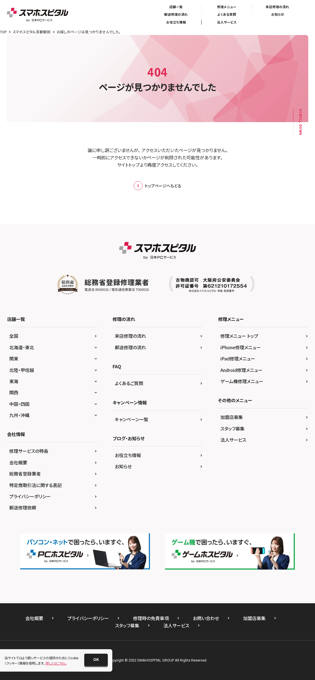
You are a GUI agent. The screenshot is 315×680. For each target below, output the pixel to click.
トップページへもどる (157, 185)
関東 (13, 358)
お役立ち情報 (176, 22)
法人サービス (226, 22)
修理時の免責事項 (151, 618)
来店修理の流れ (277, 6)
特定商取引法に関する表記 (35, 485)
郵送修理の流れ (176, 14)
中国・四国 (19, 404)
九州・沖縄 (19, 415)
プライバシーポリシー (30, 496)
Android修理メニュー (241, 370)
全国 (13, 336)
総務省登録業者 (25, 474)
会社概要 (18, 462)
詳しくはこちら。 (56, 663)
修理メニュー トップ (239, 336)
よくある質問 (226, 14)
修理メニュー (226, 6)
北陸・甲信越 (21, 370)
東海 (13, 381)
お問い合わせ (206, 618)
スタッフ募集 (232, 428)
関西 (13, 392)
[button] (96, 660)
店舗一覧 (176, 6)
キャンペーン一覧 (131, 419)
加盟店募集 (231, 417)
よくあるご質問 (129, 383)
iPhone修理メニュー (240, 347)
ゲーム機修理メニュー (241, 381)
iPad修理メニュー (237, 358)
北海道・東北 (21, 347)
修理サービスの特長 (28, 451)
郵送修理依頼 (22, 507)
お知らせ (277, 14)
